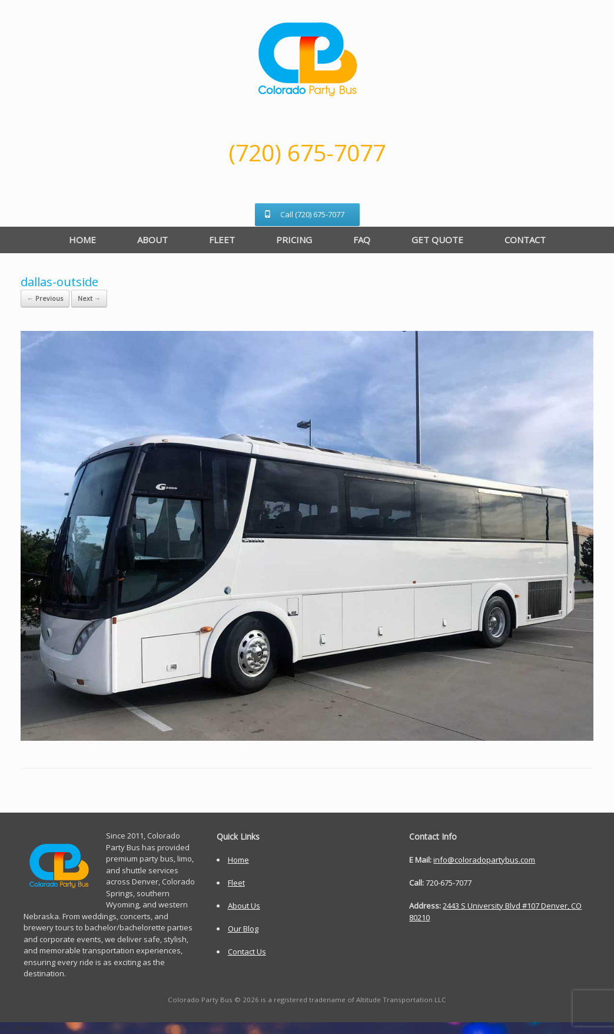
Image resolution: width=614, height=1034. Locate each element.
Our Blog (243, 928)
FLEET (222, 240)
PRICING (294, 240)
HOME (82, 240)
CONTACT (525, 240)
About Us (244, 905)
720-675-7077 (449, 882)
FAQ (361, 240)
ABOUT (152, 240)
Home (238, 859)
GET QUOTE (437, 240)
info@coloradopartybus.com (484, 859)
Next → (89, 298)
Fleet (236, 882)
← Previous (45, 298)
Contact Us (247, 951)
